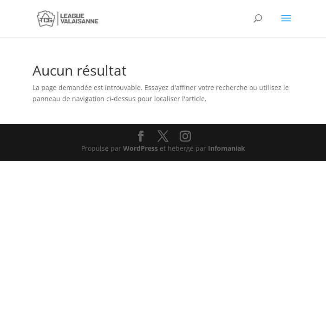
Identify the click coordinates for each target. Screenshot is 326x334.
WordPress (140, 148)
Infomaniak (226, 148)
